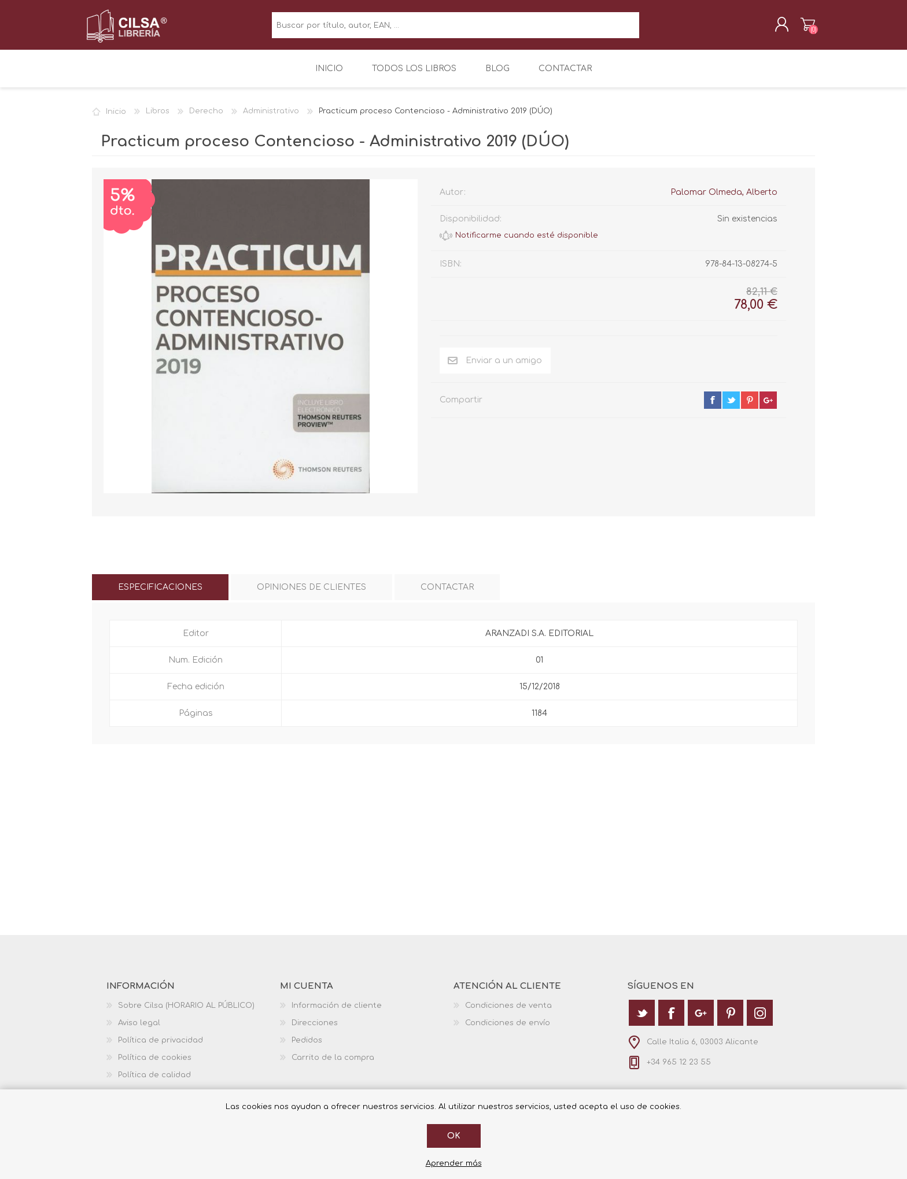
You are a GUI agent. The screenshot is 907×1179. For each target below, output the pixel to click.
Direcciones (315, 1031)
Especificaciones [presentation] (160, 595)
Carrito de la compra (802, 28)
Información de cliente (337, 1014)
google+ (768, 408)
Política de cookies (154, 1066)
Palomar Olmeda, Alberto (723, 200)
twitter (731, 408)
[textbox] (455, 29)
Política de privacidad (160, 1048)
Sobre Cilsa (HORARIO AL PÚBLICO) (186, 1014)
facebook (712, 408)
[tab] (160, 595)
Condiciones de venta (508, 1014)
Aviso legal (139, 1031)
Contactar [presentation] (447, 595)
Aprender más (454, 1163)
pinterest (749, 408)
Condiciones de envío (507, 1031)
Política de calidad (154, 1083)
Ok (453, 1136)
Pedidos (307, 1048)
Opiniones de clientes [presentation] (311, 595)
